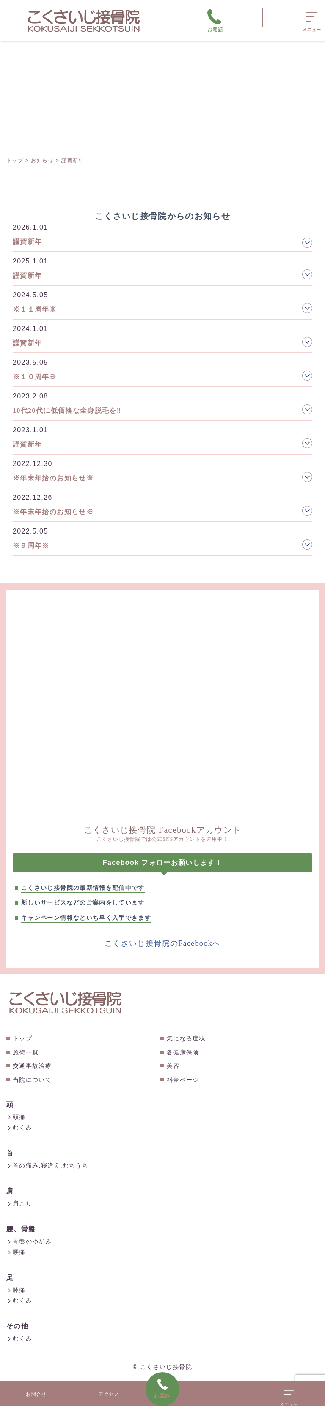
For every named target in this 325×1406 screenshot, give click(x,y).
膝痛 (16, 1287)
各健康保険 (183, 1052)
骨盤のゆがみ (29, 1239)
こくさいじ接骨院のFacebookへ (162, 943)
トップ (22, 1038)
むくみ (19, 1127)
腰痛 (16, 1249)
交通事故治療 (32, 1065)
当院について (32, 1079)
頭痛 (16, 1116)
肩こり (19, 1202)
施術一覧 (26, 1052)
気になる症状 (186, 1038)
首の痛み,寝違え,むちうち (47, 1164)
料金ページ (183, 1079)
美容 (173, 1065)
